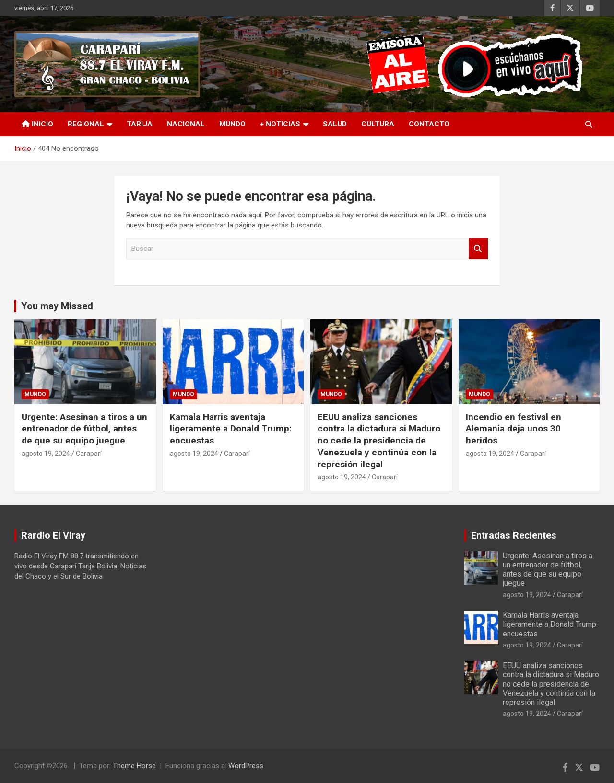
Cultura (377, 124)
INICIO (37, 124)
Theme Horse (134, 765)
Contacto (429, 124)
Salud (335, 124)
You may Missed (57, 306)
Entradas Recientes (513, 535)
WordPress (245, 765)
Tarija (140, 124)
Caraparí (89, 453)
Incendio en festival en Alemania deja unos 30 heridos (513, 428)
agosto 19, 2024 (46, 453)
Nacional (186, 124)
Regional (86, 124)
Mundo (232, 124)
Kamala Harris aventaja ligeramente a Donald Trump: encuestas (231, 428)
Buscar (478, 249)
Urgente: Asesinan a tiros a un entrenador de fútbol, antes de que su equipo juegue (84, 428)
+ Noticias (280, 124)
